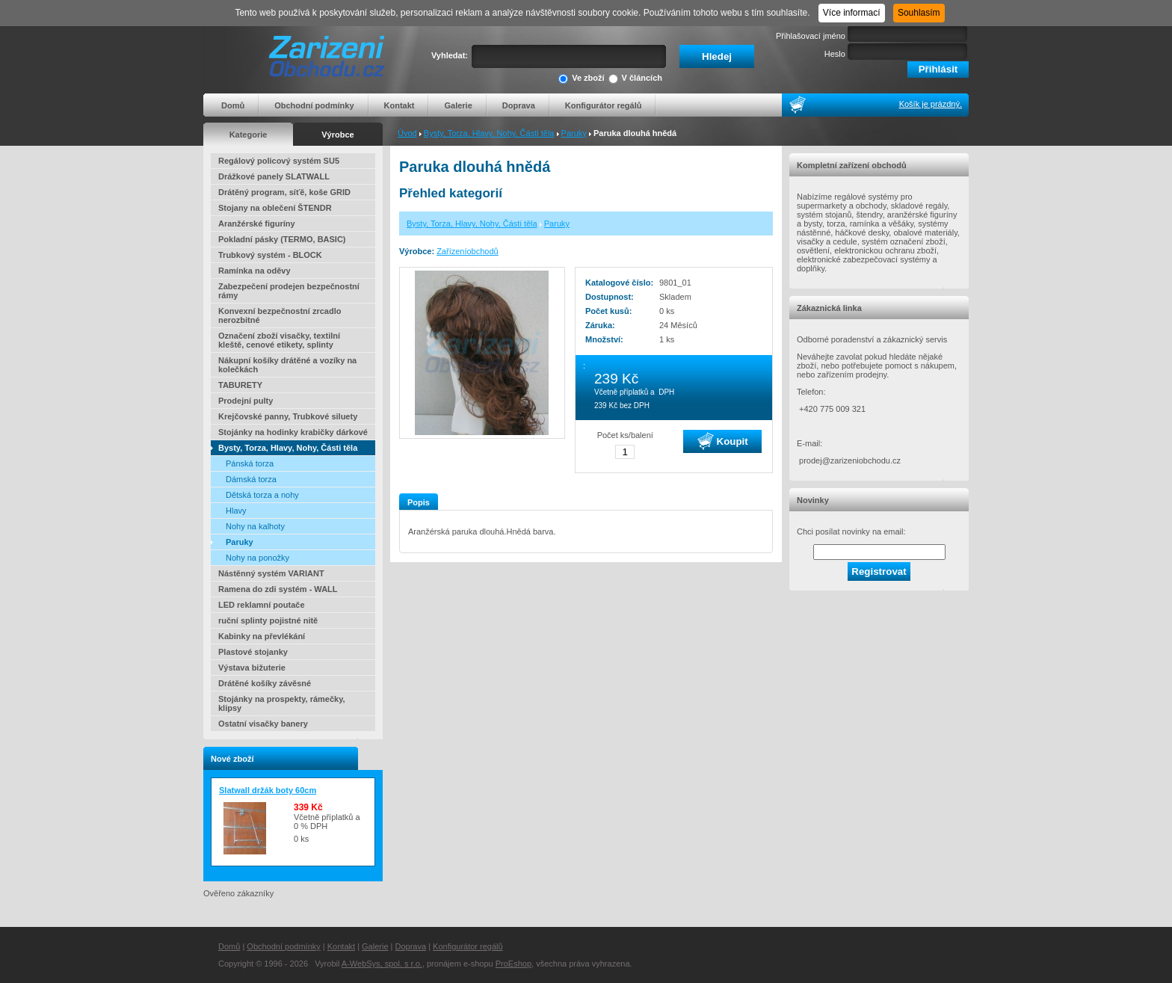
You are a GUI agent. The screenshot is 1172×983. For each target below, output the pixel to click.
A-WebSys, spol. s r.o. (382, 963)
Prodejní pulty (245, 400)
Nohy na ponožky (257, 557)
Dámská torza (251, 479)
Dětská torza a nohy (262, 494)
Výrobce (337, 134)
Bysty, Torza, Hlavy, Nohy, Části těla (489, 133)
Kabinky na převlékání (261, 636)
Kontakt (399, 105)
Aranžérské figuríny (256, 223)
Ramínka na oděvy (254, 270)
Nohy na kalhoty (255, 526)
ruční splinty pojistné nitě (268, 620)
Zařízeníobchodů (468, 251)
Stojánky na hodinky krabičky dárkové (293, 432)
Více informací (851, 12)
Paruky (574, 133)
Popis (418, 502)
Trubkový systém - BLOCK (270, 254)
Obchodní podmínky (314, 105)
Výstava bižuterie (252, 667)
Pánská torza (250, 463)
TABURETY (240, 384)
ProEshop (513, 963)
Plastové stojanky (253, 651)
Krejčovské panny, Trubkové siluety (287, 416)
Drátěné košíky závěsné (264, 683)
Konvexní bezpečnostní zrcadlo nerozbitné (279, 315)
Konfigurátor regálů (603, 105)
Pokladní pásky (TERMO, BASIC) (282, 239)
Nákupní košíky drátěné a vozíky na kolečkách (287, 365)
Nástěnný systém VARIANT (271, 573)
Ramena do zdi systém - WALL (278, 589)
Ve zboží (581, 78)
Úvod (407, 133)
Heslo (834, 53)
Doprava (518, 105)
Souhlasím (919, 12)
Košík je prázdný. (930, 103)
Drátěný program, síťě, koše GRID (284, 192)
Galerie (458, 105)
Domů (232, 105)
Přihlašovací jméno (810, 35)
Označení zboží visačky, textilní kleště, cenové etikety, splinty (279, 340)
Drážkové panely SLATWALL (274, 176)
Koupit (722, 441)
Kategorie (248, 134)
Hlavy (236, 510)
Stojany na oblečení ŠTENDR (275, 207)
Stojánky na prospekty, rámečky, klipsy (281, 703)
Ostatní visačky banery (263, 723)
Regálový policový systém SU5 (278, 160)
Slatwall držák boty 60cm (267, 790)
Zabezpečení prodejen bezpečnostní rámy (289, 291)
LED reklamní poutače (261, 604)
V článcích (635, 78)
